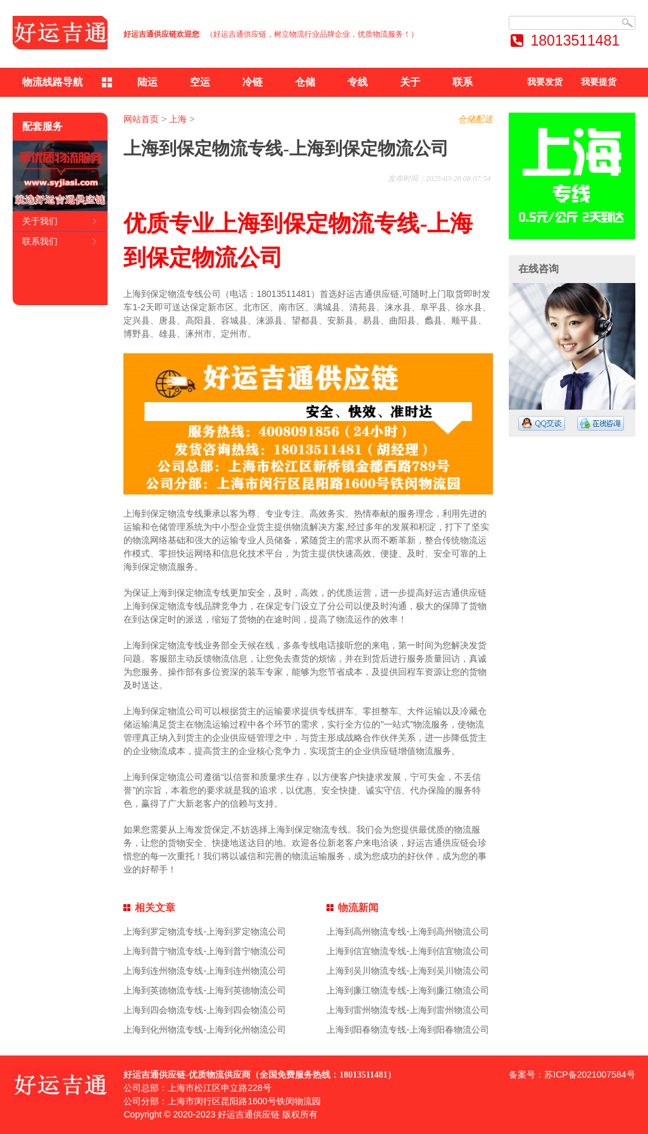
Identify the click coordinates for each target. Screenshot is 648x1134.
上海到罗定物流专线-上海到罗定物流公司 (204, 931)
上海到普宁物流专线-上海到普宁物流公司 (204, 951)
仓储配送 (475, 119)
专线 (357, 82)
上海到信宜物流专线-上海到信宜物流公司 (408, 951)
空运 (200, 82)
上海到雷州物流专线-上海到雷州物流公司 (408, 1010)
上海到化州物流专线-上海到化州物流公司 (204, 1029)
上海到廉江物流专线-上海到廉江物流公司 (408, 990)
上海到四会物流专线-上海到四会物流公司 (204, 1010)
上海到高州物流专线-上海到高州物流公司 (408, 931)
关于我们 (40, 221)
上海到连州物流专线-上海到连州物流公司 (204, 971)
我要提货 (598, 82)
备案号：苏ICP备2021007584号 (572, 1074)
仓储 (305, 82)
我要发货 (545, 82)
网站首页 (141, 119)
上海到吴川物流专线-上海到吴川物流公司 (408, 971)
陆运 (147, 82)
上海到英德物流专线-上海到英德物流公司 (204, 990)
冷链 (252, 82)
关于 (410, 82)
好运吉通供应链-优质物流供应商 (187, 1075)
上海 (178, 119)
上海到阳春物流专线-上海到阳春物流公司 (408, 1029)
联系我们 (40, 241)
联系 (462, 82)
